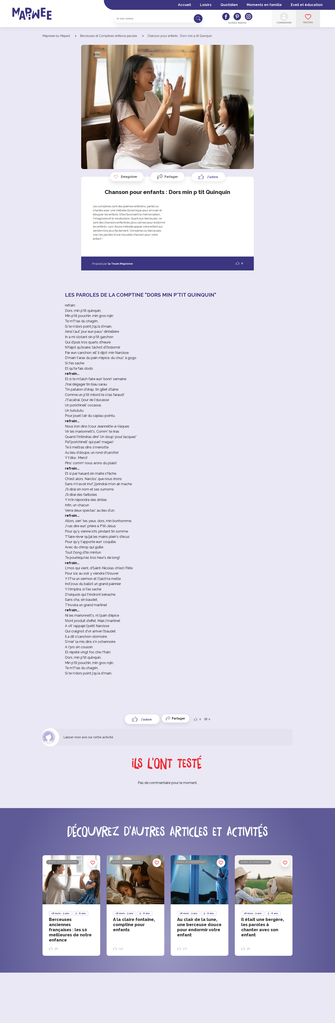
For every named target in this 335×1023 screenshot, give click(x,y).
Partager (171, 176)
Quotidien (229, 5)
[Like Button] (208, 176)
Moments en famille (264, 5)
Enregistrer (125, 177)
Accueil (184, 5)
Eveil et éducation (307, 5)
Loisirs (206, 5)
